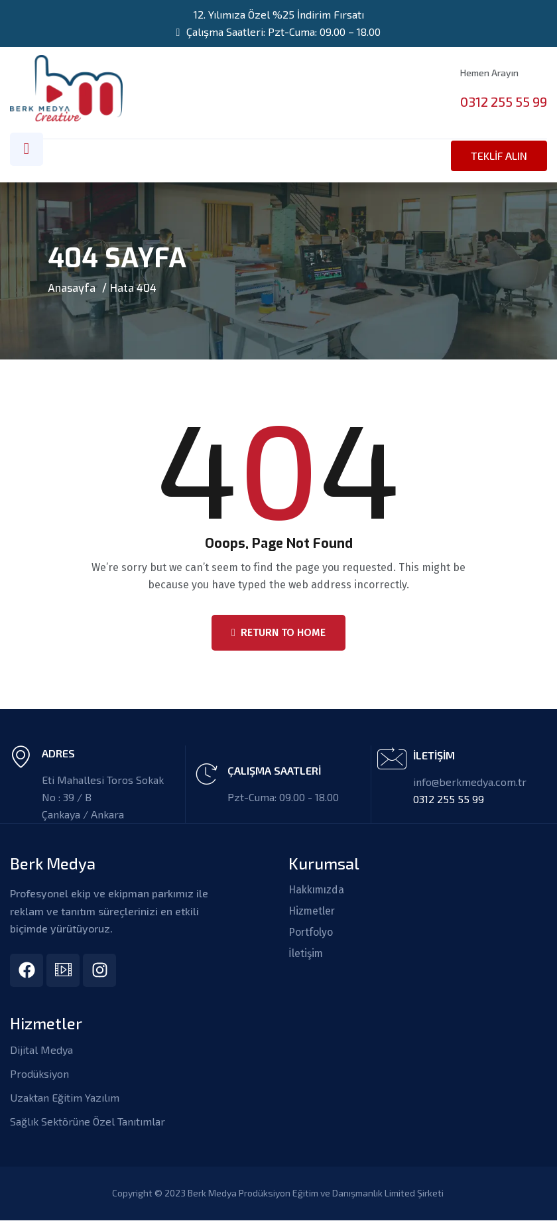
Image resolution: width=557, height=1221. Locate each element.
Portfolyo (311, 932)
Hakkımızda (317, 890)
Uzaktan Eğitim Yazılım (64, 1098)
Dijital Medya (41, 1050)
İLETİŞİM (434, 755)
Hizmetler (312, 911)
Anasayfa (71, 287)
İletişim (306, 953)
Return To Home (278, 632)
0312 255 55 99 (503, 101)
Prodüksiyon (39, 1074)
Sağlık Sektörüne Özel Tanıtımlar (87, 1122)
